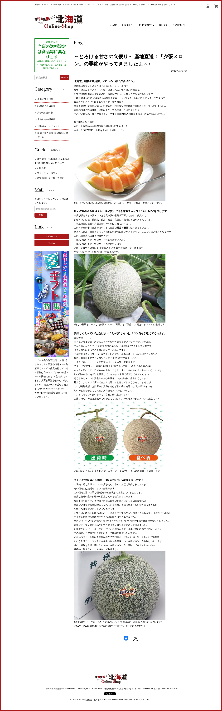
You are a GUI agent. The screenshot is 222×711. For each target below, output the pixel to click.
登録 (41, 215)
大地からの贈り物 (46, 119)
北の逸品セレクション (48, 126)
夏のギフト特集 (45, 99)
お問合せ (41, 168)
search (64, 77)
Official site (51, 236)
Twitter (51, 243)
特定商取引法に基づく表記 (50, 178)
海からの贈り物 (45, 112)
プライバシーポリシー (48, 173)
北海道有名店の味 (46, 106)
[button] (145, 25)
